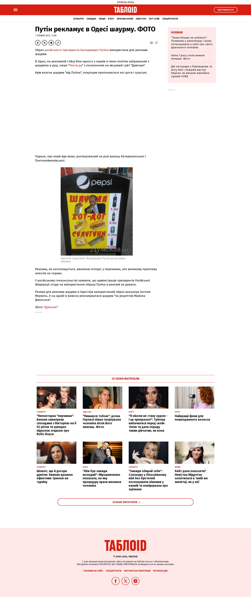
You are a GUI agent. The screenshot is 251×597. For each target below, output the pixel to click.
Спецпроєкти (170, 18)
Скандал (91, 18)
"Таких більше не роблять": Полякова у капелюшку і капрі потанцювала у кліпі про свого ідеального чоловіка (192, 42)
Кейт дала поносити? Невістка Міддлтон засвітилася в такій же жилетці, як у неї (191, 476)
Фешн (102, 18)
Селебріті (78, 18)
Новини (177, 32)
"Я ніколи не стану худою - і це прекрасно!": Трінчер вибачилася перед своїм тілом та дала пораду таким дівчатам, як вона (148, 423)
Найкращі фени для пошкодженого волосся (192, 418)
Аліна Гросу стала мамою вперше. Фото (188, 57)
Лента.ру (75, 65)
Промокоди (160, 570)
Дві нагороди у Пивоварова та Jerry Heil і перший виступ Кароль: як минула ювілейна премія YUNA (191, 71)
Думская (51, 307)
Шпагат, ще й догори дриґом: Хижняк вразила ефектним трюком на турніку (55, 476)
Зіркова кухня (125, 18)
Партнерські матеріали (137, 570)
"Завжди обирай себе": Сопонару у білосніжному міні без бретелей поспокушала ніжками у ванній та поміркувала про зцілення (148, 480)
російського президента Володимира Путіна (77, 50)
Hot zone (154, 18)
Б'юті (111, 18)
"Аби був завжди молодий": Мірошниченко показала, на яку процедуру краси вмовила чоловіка (102, 478)
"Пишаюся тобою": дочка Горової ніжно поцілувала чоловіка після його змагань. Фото (102, 421)
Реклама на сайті (93, 570)
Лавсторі (141, 18)
